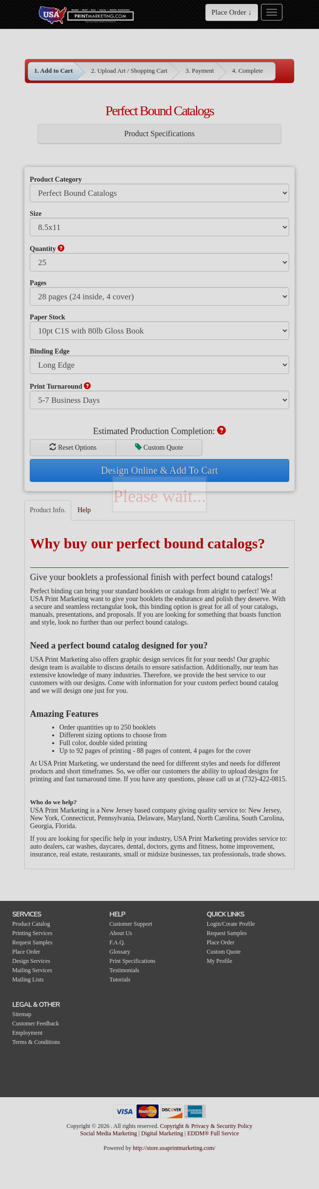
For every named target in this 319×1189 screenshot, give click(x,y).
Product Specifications (159, 133)
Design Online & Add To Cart (159, 470)
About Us (120, 933)
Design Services (31, 961)
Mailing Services (32, 970)
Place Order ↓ (232, 12)
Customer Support (130, 923)
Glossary (119, 951)
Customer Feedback (35, 1023)
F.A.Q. (117, 942)
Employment (27, 1032)
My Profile (219, 961)
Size (35, 213)
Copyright (172, 1126)
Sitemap (21, 1014)
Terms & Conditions (36, 1042)
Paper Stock (47, 317)
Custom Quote (159, 447)
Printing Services (32, 933)
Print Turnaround (60, 386)
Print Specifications (132, 961)
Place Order (26, 951)
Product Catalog (31, 923)
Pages (38, 283)
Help (84, 510)
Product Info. (48, 510)
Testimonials (124, 970)
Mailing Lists (27, 979)
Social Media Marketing (109, 1133)
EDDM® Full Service (213, 1133)
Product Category (56, 179)
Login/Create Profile (231, 923)
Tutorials (119, 979)
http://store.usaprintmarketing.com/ (174, 1148)
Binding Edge (49, 351)
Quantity (47, 248)
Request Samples (32, 942)
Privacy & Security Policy (222, 1126)
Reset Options (72, 447)
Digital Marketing (162, 1133)
